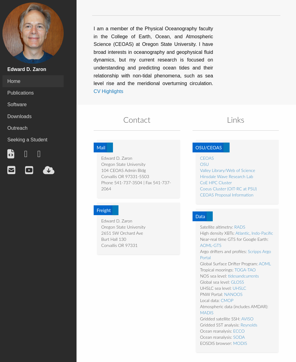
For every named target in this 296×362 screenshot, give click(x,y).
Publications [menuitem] (20, 92)
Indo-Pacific (262, 233)
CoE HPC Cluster (216, 182)
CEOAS (207, 158)
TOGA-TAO (245, 269)
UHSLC (239, 288)
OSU (204, 164)
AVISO (247, 318)
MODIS (240, 343)
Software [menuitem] (17, 104)
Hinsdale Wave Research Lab (226, 176)
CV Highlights (108, 91)
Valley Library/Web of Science (227, 170)
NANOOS (233, 294)
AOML (265, 263)
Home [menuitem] (14, 81)
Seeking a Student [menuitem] (27, 139)
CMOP (227, 300)
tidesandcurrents (243, 275)
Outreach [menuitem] (17, 128)
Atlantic (242, 233)
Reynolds (249, 324)
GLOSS (237, 282)
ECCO (239, 331)
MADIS (207, 312)
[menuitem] (10, 154)
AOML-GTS (211, 245)
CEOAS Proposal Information (226, 194)
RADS (239, 227)
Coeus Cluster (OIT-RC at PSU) (228, 188)
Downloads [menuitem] (19, 116)
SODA (239, 337)
